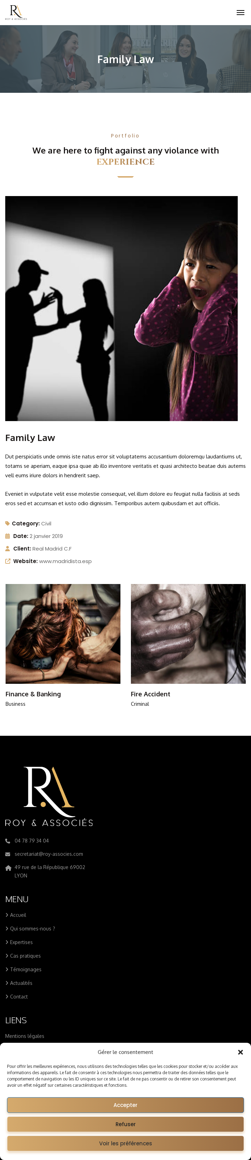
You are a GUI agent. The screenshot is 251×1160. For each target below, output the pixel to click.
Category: (22, 523)
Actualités (21, 983)
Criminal (140, 704)
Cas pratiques (25, 956)
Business (15, 704)
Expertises (21, 942)
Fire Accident (150, 694)
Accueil (18, 915)
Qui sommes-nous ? (32, 928)
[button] (240, 1052)
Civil (46, 523)
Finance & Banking (33, 694)
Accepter (125, 1105)
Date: (20, 536)
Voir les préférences (125, 1143)
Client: (22, 548)
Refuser (126, 1124)
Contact (19, 997)
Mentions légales (24, 1036)
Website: (25, 561)
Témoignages (26, 969)
